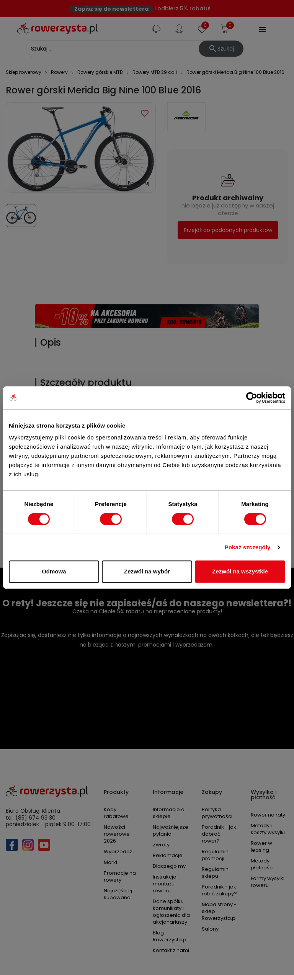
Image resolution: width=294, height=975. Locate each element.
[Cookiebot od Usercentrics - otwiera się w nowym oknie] (251, 397)
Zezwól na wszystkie (240, 571)
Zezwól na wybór (147, 571)
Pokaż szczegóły (248, 547)
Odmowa (54, 571)
